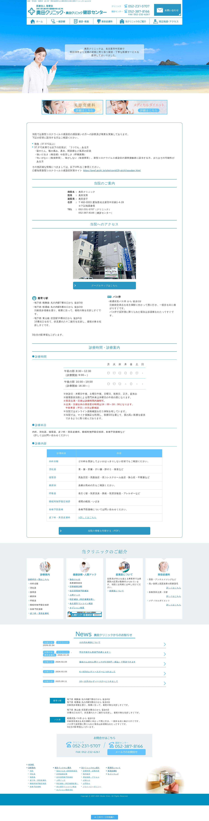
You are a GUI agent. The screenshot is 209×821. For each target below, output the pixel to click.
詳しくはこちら (173, 603)
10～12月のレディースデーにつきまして (98, 697)
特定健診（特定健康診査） (82, 615)
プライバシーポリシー (92, 802)
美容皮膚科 (49, 670)
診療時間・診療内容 (91, 786)
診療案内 (32, 783)
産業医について (116, 606)
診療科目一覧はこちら (38, 595)
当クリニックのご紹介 (90, 783)
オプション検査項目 (64, 805)
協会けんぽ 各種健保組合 (66, 786)
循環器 (32, 793)
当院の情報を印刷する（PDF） (104, 546)
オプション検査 (77, 623)
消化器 (32, 790)
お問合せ (86, 799)
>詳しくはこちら (87, 533)
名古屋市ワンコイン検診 (81, 619)
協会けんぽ (75, 595)
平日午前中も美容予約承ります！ (95, 668)
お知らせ (48, 658)
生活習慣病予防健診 (79, 606)
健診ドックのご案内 (63, 783)
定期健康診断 (76, 602)
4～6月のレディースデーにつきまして (97, 687)
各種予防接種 (35, 802)
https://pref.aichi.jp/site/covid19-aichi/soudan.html (112, 186)
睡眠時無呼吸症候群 (38, 799)
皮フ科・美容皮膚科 (39, 629)
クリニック (63, 658)
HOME (31, 780)
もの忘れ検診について (89, 658)
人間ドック (75, 610)
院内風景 (86, 790)
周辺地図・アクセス (91, 793)
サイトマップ (113, 790)
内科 (32, 786)
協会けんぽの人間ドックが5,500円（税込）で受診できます (107, 677)
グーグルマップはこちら (104, 301)
